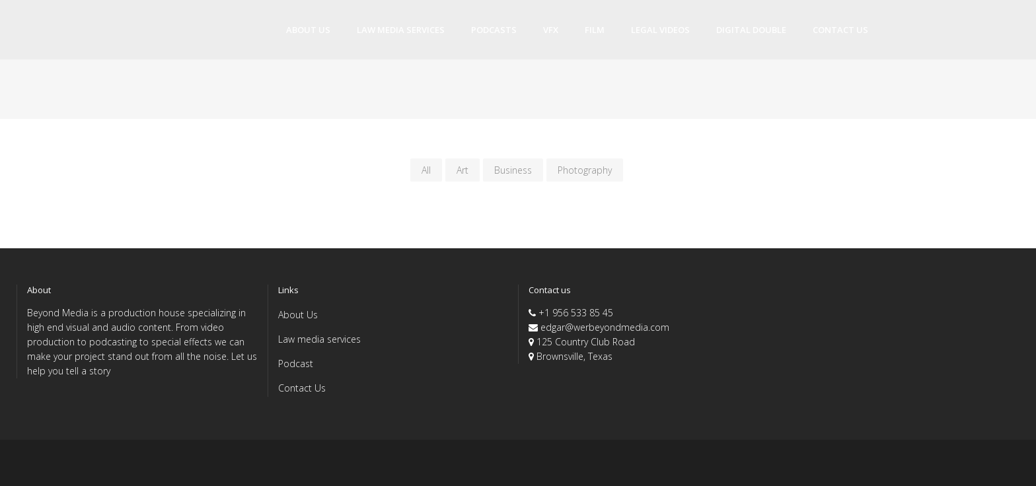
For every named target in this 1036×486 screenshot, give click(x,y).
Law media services (319, 339)
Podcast (295, 363)
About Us (298, 314)
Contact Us (302, 388)
